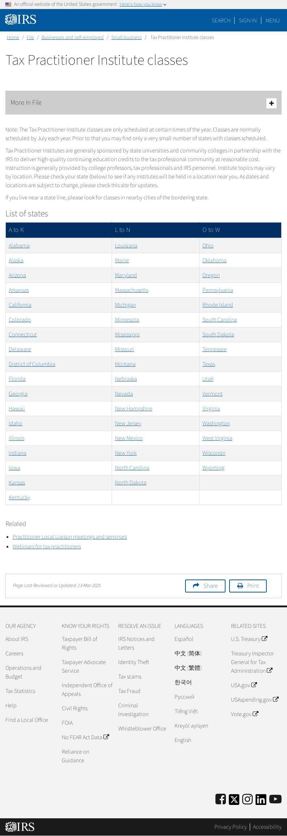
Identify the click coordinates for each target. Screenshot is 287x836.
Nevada (124, 394)
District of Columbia (32, 364)
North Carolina (132, 468)
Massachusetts (131, 290)
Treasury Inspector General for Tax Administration (252, 662)
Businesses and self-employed (73, 37)
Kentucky (19, 497)
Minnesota (127, 320)
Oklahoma (214, 260)
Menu (273, 20)
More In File (143, 103)
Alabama (19, 246)
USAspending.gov (254, 700)
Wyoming (213, 468)
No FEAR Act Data (85, 737)
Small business (126, 37)
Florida (17, 379)
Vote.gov (244, 714)
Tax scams (129, 677)
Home (13, 37)
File (30, 37)
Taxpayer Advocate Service (84, 666)
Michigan (125, 305)
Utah (208, 379)
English (183, 740)
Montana (125, 364)
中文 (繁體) (188, 668)
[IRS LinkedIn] (261, 802)
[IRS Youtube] (275, 800)
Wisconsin (214, 453)
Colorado (20, 320)
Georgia (18, 394)
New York (126, 453)
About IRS (16, 639)
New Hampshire (133, 409)
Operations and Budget (23, 672)
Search (221, 20)
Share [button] (211, 586)
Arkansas (19, 290)
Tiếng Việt (186, 711)
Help (11, 706)
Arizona (17, 275)
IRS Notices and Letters (136, 643)
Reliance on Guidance (75, 756)
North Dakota (130, 483)
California (20, 305)
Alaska (16, 260)
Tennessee (214, 349)
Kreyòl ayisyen (191, 726)
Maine (122, 260)
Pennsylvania (217, 290)
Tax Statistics (20, 691)
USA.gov (244, 685)
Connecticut (23, 335)
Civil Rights (74, 708)
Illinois (16, 438)
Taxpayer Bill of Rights (79, 643)
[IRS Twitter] (234, 802)
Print (253, 586)
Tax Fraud (129, 691)
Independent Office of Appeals (87, 689)
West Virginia (217, 438)
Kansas (17, 483)
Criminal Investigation (133, 710)
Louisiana (126, 246)
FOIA (67, 723)
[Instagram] (247, 800)
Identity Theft (133, 662)
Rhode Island (217, 305)
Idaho (15, 423)
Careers (14, 654)
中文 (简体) (188, 654)
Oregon (211, 275)
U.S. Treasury (249, 639)
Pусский (184, 697)
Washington (216, 423)
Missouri (124, 349)
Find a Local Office (26, 720)
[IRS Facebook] (220, 800)
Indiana (17, 453)
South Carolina (219, 320)
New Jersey (128, 423)
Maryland (126, 275)
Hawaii (17, 409)
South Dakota (218, 335)
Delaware (20, 349)
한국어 (183, 682)
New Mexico (129, 438)
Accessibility (267, 827)
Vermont (212, 394)
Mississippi (127, 335)
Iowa (14, 468)
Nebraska (126, 379)
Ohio (208, 246)
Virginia (211, 409)
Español (184, 639)
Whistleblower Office (142, 729)
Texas (208, 364)
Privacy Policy (230, 827)
